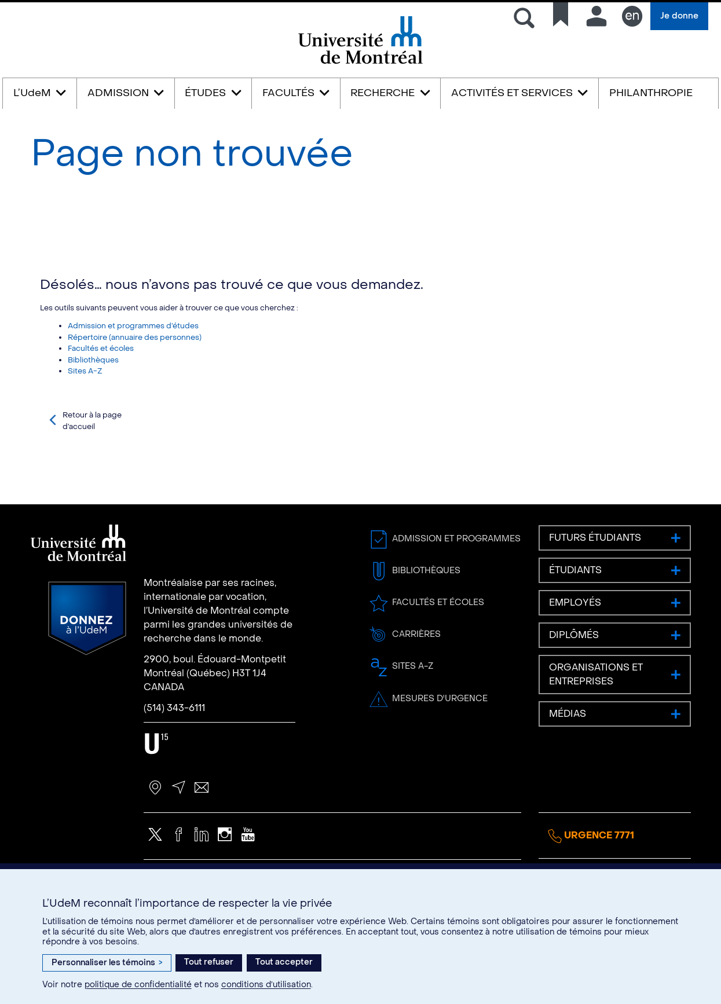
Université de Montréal (361, 63)
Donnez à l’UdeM (87, 669)
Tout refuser (208, 962)
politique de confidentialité (138, 984)
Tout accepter (284, 962)
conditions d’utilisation (266, 984)
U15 (157, 794)
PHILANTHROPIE (651, 93)
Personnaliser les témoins (107, 962)
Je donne (679, 15)
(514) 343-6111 (174, 759)
